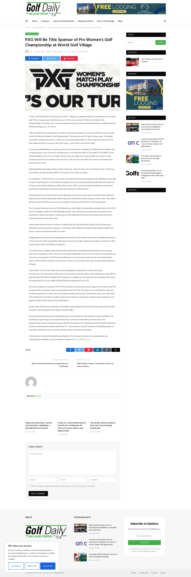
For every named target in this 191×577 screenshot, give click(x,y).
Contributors (143, 573)
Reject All (32, 566)
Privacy (163, 573)
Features (45, 21)
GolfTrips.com (59, 573)
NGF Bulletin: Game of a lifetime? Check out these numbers (95, 365)
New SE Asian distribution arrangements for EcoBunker (50, 365)
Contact (154, 573)
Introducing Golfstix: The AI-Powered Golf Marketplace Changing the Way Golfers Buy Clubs (152, 174)
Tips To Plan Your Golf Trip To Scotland (152, 60)
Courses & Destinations (63, 21)
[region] (32, 557)
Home (34, 21)
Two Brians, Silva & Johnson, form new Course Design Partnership (103, 426)
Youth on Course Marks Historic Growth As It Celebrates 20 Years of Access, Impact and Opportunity (72, 427)
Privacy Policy (143, 551)
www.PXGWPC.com (82, 339)
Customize (16, 566)
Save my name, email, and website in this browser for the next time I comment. (63, 486)
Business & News (85, 21)
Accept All (47, 566)
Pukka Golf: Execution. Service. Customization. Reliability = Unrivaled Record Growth (38, 426)
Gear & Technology (105, 21)
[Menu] (27, 21)
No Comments (71, 51)
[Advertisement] (144, 210)
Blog (120, 21)
